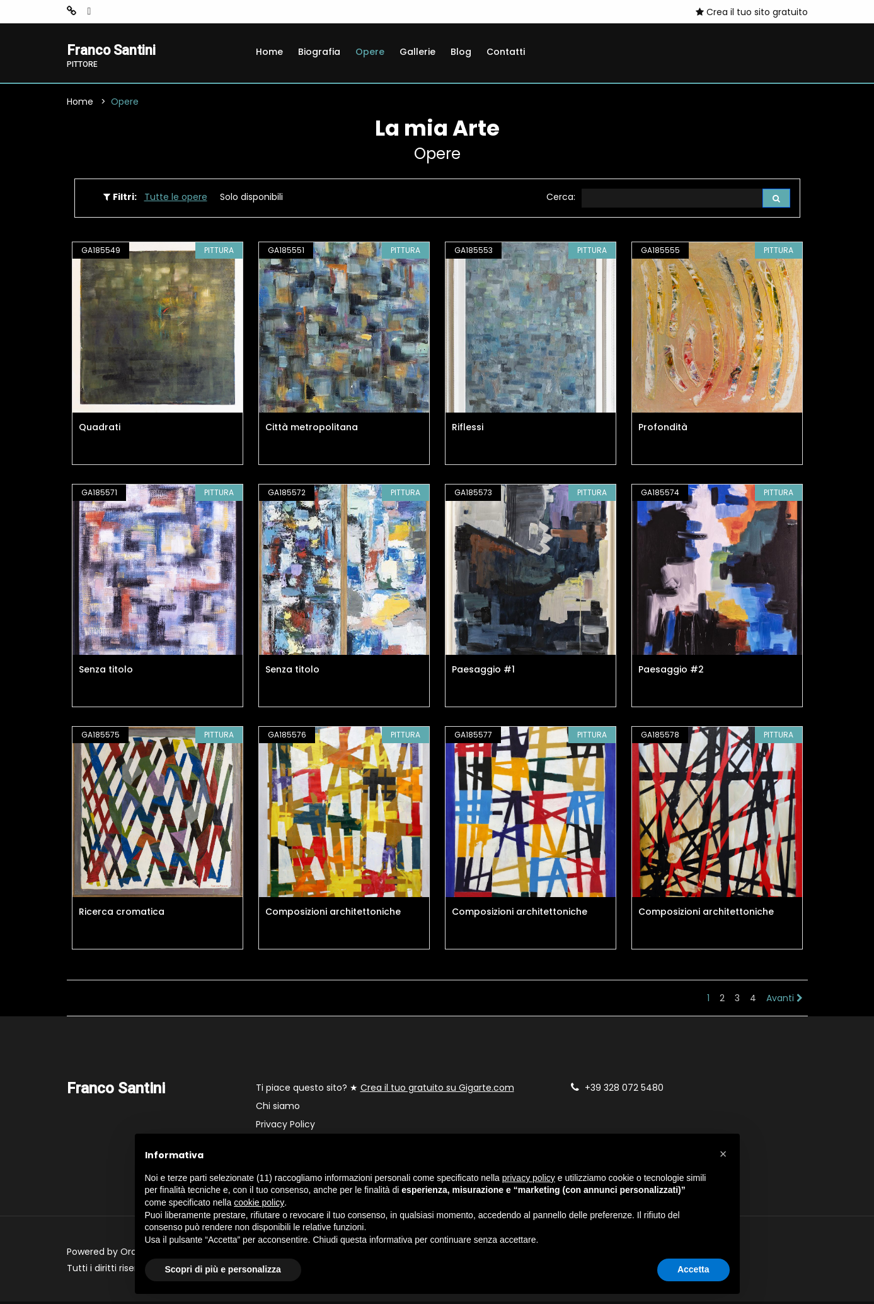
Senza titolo (106, 672)
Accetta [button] (693, 1269)
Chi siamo (278, 1108)
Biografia (319, 51)
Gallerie (417, 51)
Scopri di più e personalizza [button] (223, 1269)
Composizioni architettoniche (333, 914)
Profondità (662, 429)
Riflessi (467, 429)
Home (269, 51)
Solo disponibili (251, 198)
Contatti (505, 51)
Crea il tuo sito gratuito (752, 12)
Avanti (784, 1000)
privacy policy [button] (528, 1178)
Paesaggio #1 (483, 672)
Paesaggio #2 (671, 672)
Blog (461, 51)
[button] (723, 1154)
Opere (369, 51)
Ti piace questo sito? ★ (385, 1090)
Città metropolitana (311, 429)
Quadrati (99, 429)
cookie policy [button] (259, 1202)
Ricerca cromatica (121, 914)
